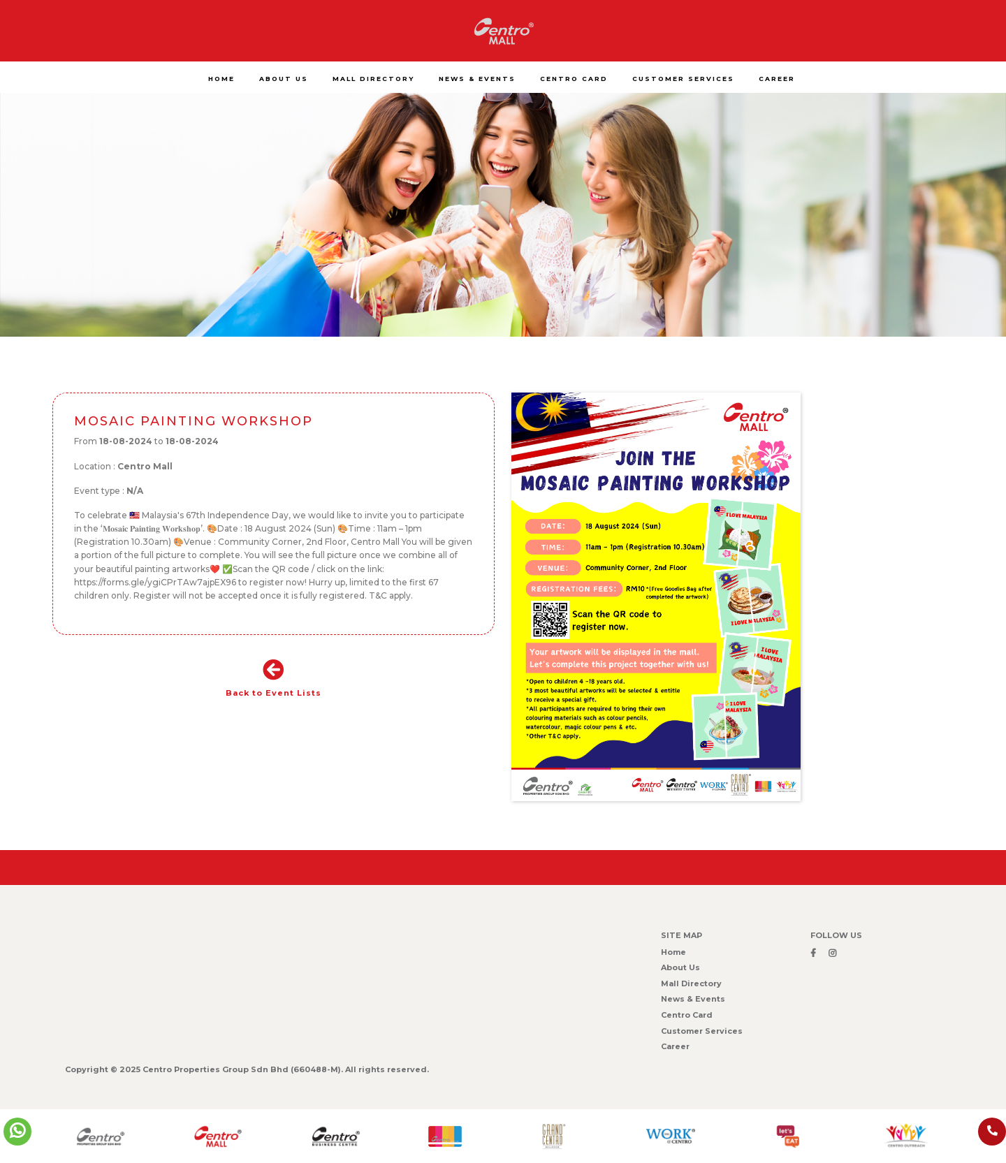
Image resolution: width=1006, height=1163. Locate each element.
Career (675, 1046)
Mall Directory (691, 983)
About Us (680, 967)
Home (673, 952)
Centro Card (687, 1015)
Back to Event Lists (273, 678)
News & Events (693, 999)
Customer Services (702, 1031)
